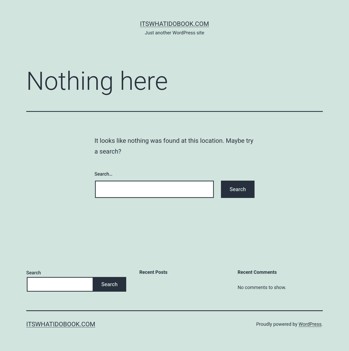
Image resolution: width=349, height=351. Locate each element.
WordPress (310, 324)
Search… (103, 174)
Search (33, 272)
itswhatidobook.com (174, 24)
